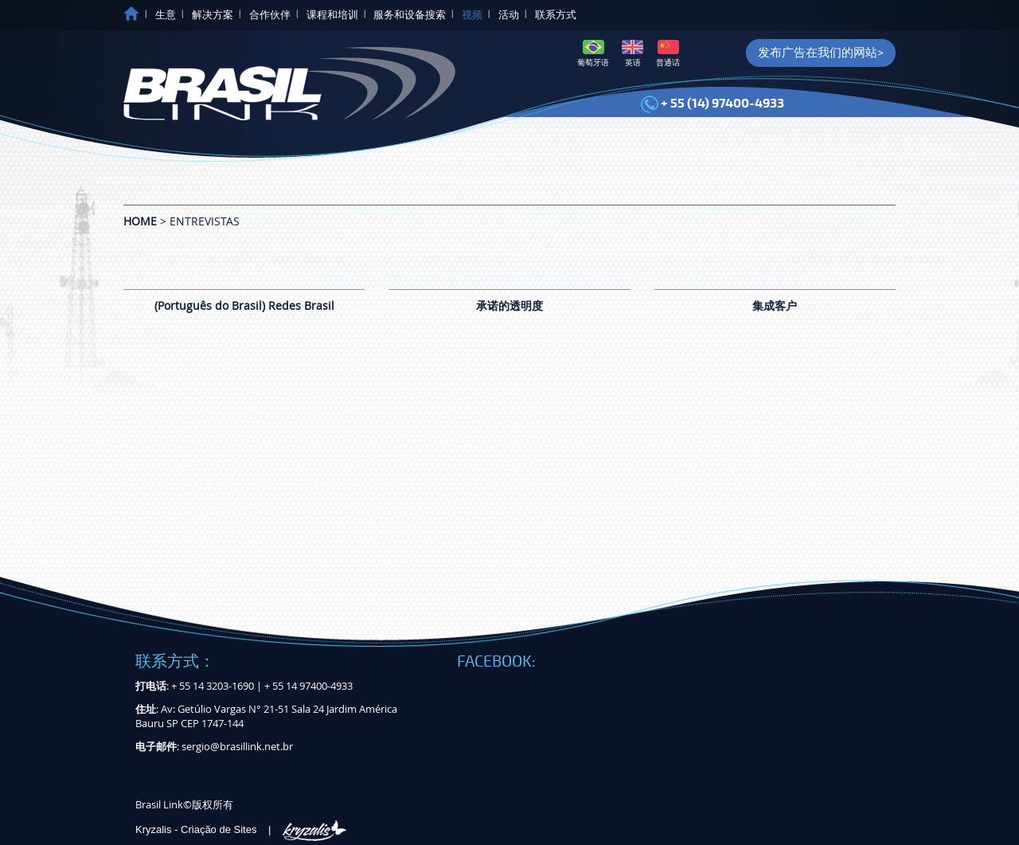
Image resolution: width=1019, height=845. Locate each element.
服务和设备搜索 (409, 15)
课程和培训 (332, 15)
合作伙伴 (270, 15)
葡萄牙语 (593, 54)
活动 (508, 15)
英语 (632, 54)
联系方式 (555, 15)
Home (140, 221)
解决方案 (212, 15)
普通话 (668, 54)
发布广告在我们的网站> (821, 52)
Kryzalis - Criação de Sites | (240, 829)
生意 (165, 15)
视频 (472, 15)
